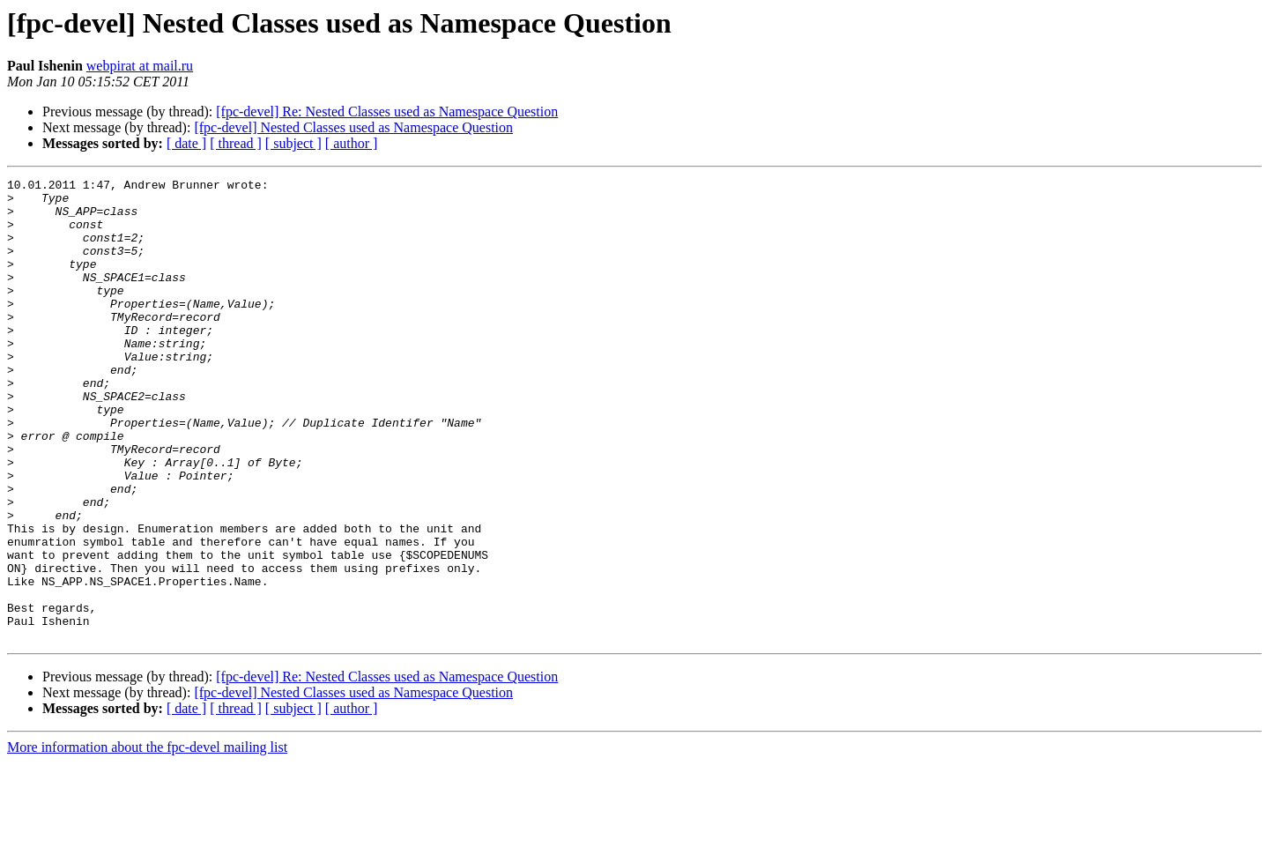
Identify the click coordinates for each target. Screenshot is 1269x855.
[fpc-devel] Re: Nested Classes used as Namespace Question (387, 111)
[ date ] (186, 143)
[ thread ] (236, 143)
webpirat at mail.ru (139, 65)
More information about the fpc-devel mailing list (147, 839)
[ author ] (351, 143)
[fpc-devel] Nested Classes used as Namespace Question (353, 127)
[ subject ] (293, 143)
